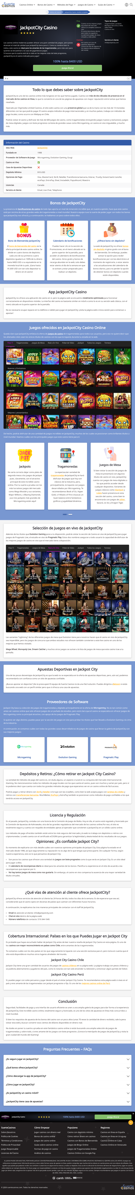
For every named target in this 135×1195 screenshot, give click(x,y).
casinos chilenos (69, 965)
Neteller (46, 792)
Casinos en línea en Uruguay (113, 1136)
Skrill (38, 792)
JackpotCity (42, 148)
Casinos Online (26, 4)
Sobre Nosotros (8, 1132)
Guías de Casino (105, 4)
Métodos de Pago (65, 4)
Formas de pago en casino (46, 1149)
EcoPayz (54, 795)
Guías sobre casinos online (46, 1144)
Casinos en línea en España (113, 1132)
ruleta (99, 493)
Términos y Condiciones (12, 1140)
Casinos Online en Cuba (111, 1140)
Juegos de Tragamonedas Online (82, 1149)
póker (122, 499)
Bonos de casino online (44, 1136)
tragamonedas (57, 475)
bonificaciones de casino (29, 209)
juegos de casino (55, 333)
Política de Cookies (9, 1136)
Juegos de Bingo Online (78, 1144)
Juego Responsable (9, 1149)
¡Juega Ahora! (68, 68)
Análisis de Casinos (55, 12)
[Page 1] (65, 514)
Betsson (116, 684)
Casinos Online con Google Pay (81, 1153)
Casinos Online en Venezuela (113, 1144)
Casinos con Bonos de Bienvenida (83, 1140)
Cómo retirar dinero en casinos (81, 1136)
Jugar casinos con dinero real (47, 1132)
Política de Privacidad (10, 1144)
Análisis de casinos (42, 1153)
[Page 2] (70, 514)
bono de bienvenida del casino (23, 246)
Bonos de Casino (45, 4)
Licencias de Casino (10, 1153)
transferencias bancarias (27, 795)
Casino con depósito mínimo (80, 1132)
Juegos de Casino (85, 4)
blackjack (119, 490)
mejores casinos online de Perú (96, 983)
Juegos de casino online (44, 1140)
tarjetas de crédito (115, 792)
